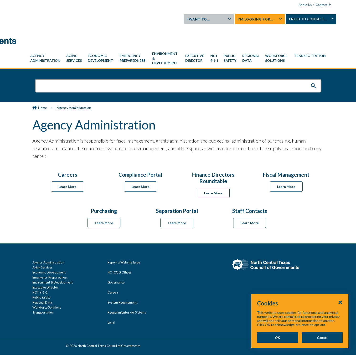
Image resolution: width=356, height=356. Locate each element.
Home (42, 86)
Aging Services (42, 246)
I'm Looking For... (254, 19)
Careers (113, 271)
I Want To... (207, 19)
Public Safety (41, 276)
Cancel (322, 337)
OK (277, 337)
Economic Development (49, 251)
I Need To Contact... (301, 20)
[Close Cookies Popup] (340, 302)
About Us (292, 5)
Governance (116, 261)
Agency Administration (48, 240)
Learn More (67, 165)
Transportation (43, 291)
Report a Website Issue (124, 240)
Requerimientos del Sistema (127, 291)
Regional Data (42, 281)
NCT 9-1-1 (40, 271)
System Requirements (123, 281)
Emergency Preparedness (50, 256)
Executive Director (45, 266)
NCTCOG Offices (119, 251)
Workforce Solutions (46, 286)
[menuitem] (46, 36)
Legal (111, 301)
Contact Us (311, 5)
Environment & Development (52, 261)
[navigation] (178, 36)
